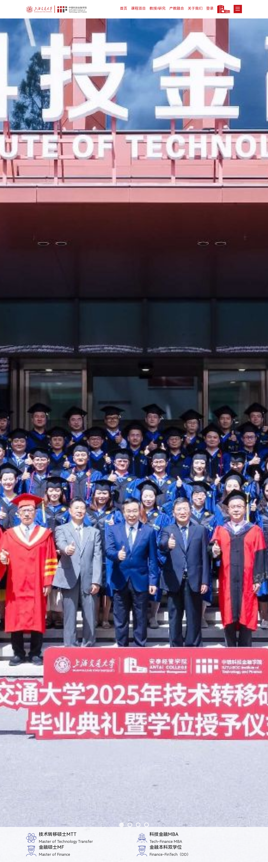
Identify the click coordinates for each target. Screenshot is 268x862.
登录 (210, 8)
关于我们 (195, 8)
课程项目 (138, 8)
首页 (123, 8)
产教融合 (176, 8)
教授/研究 (157, 8)
